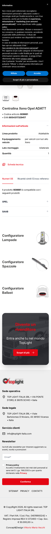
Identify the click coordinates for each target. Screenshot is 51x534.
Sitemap (13, 491)
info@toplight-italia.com (19, 433)
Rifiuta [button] (14, 73)
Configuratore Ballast (13, 290)
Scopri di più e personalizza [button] (25, 80)
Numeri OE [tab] (7, 178)
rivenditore (25, 327)
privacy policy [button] (26, 59)
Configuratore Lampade (13, 238)
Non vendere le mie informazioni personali (20, 48)
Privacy (23, 473)
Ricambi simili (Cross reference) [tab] (34, 178)
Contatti (37, 491)
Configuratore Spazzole (13, 264)
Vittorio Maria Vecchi (34, 527)
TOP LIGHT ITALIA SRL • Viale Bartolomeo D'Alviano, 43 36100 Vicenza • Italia (28, 416)
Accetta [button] (37, 73)
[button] (47, 4)
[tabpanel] (25, 202)
